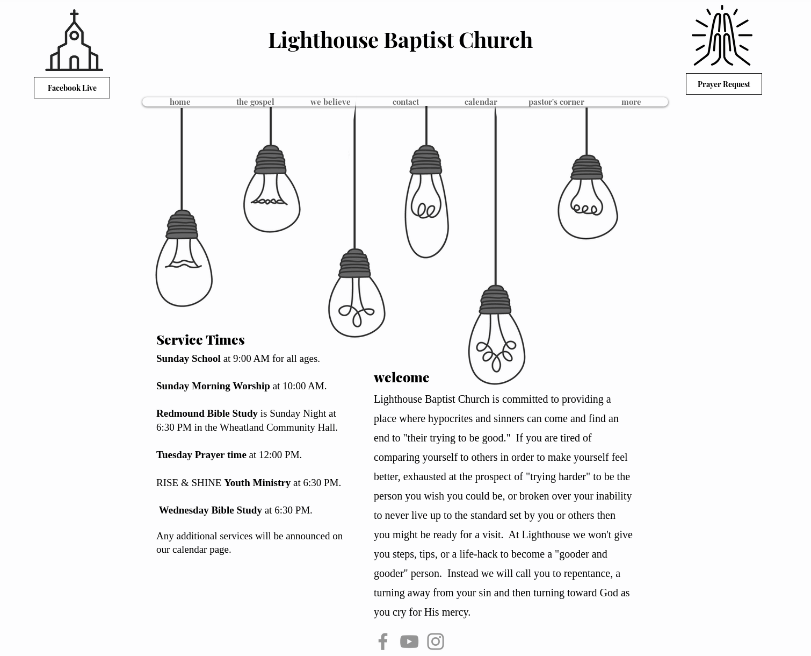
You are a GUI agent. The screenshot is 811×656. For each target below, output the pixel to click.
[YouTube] (409, 641)
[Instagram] (435, 641)
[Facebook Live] (72, 87)
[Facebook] (383, 641)
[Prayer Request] (724, 84)
